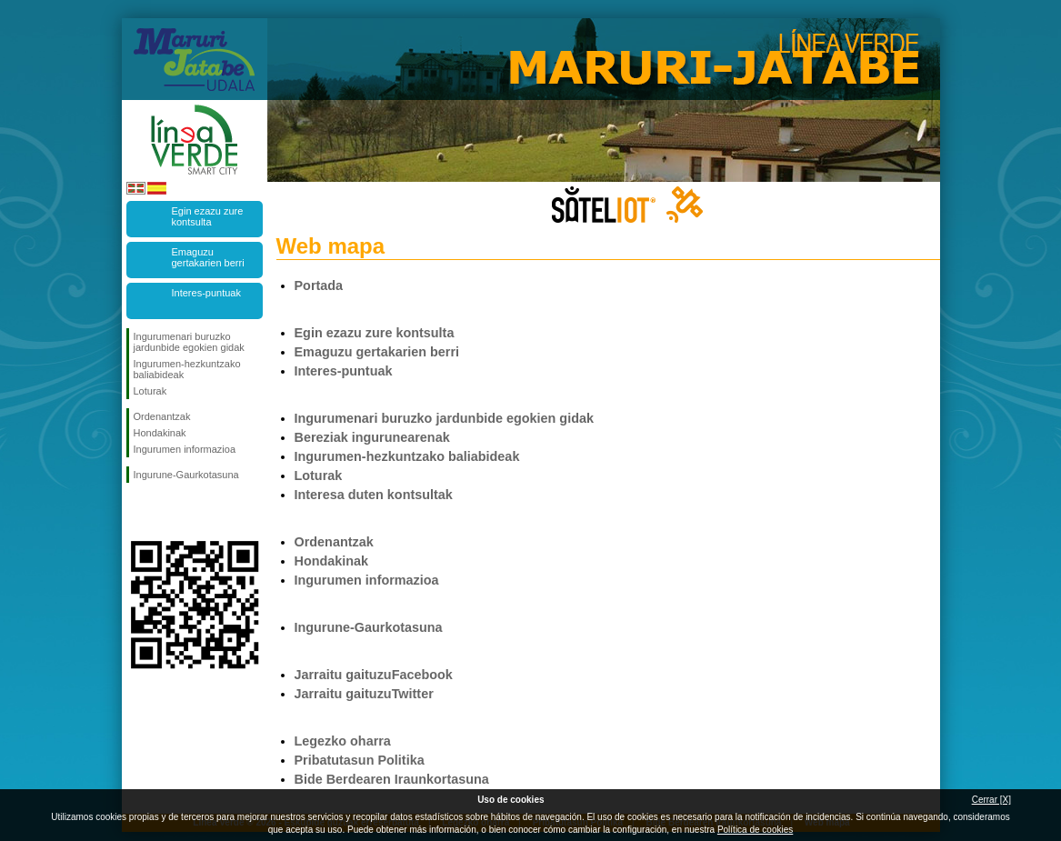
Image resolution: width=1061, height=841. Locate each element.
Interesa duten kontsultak (374, 494)
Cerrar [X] (991, 800)
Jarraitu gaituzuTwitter (364, 693)
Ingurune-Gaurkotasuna (186, 474)
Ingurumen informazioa (185, 449)
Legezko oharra (343, 741)
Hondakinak (160, 432)
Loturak (150, 390)
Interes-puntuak (206, 292)
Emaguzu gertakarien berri (208, 257)
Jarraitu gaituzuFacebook (374, 674)
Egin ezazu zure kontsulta (208, 216)
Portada (319, 285)
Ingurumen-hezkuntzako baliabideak (187, 369)
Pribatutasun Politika (360, 760)
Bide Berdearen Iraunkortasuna (392, 779)
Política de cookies (755, 830)
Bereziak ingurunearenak (372, 437)
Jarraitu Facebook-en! (137, 512)
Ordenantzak (162, 416)
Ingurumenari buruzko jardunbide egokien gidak (189, 342)
